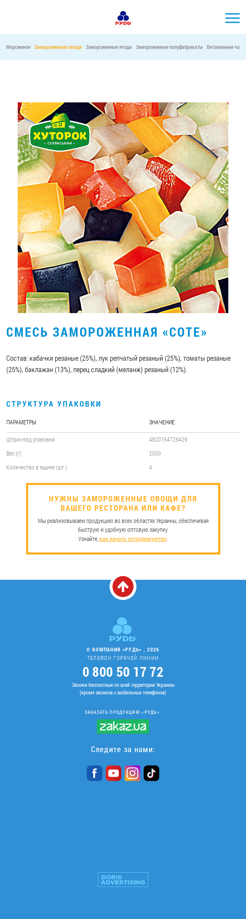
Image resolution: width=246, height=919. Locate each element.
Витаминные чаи (224, 46)
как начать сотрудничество (133, 539)
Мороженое (18, 46)
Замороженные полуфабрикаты (169, 46)
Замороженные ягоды (109, 46)
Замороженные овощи (58, 46)
